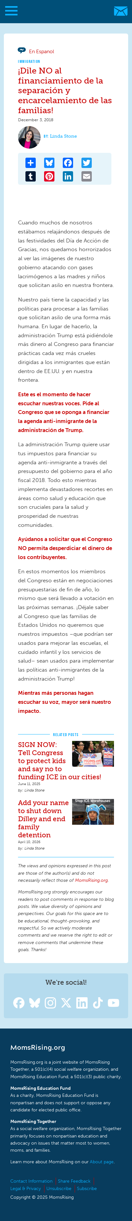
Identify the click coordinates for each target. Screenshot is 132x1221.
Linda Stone (63, 136)
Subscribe (87, 1188)
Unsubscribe (58, 1188)
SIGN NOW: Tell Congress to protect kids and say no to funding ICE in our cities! (59, 761)
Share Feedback (74, 1181)
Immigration (29, 61)
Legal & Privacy (25, 1188)
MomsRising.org (62, 11)
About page (102, 1162)
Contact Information (31, 1181)
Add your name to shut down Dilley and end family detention (43, 819)
